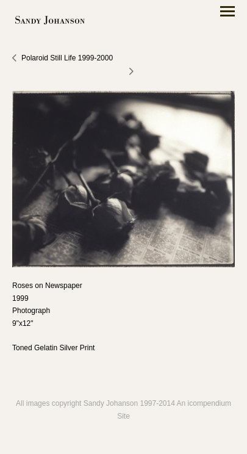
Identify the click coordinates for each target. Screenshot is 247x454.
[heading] (50, 21)
